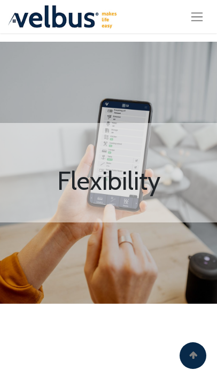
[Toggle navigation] (197, 16)
